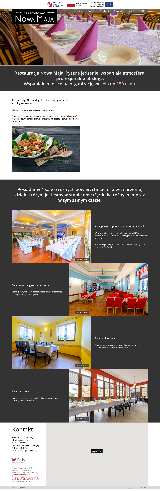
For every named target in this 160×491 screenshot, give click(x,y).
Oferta (79, 11)
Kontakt (131, 11)
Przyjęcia (91, 11)
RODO (141, 11)
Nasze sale (118, 11)
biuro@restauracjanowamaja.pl (26, 445)
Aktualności (104, 11)
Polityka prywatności (19, 488)
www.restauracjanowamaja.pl (25, 450)
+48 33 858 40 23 (19, 448)
